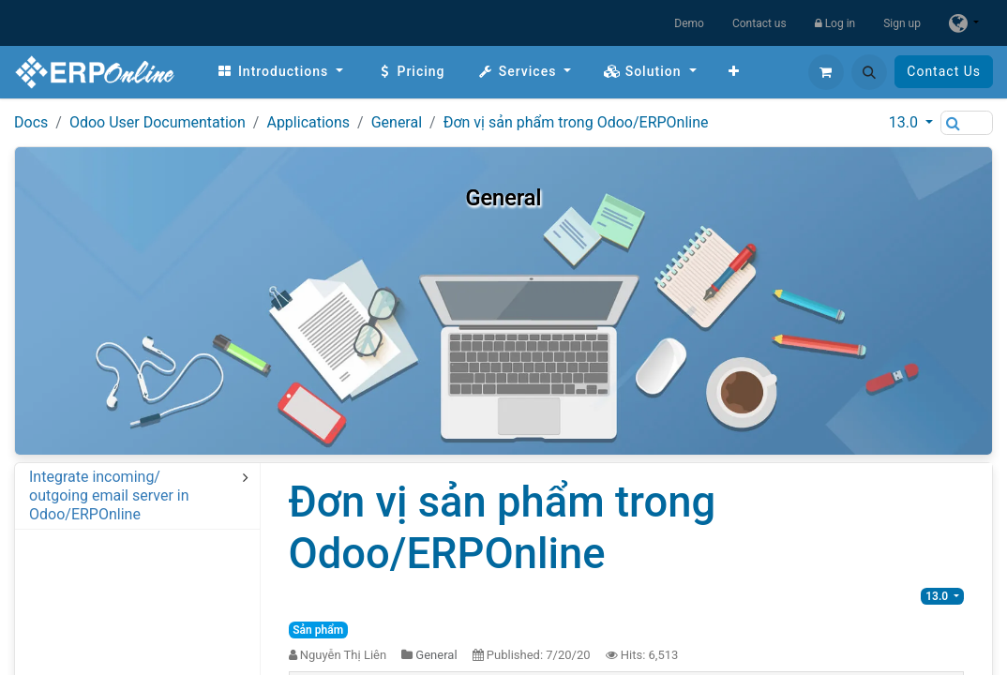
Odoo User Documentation (157, 122)
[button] (869, 72)
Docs (31, 122)
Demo (689, 23)
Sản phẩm (318, 630)
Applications (308, 122)
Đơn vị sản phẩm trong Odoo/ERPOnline (576, 122)
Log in (835, 23)
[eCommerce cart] (826, 72)
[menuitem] (280, 72)
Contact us (759, 23)
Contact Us (944, 71)
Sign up (902, 23)
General (396, 122)
